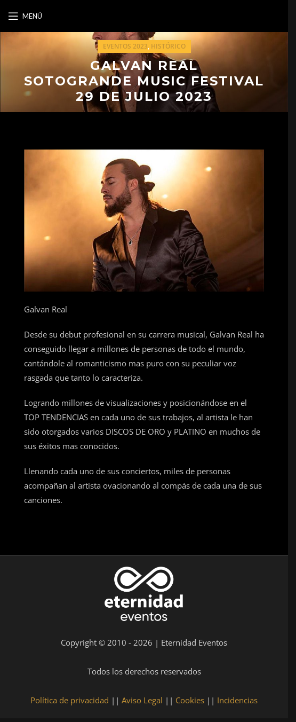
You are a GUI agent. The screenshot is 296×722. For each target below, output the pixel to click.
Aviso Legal (142, 700)
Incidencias (237, 700)
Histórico (168, 46)
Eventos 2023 (125, 46)
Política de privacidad (69, 700)
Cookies (189, 700)
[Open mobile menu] (25, 16)
